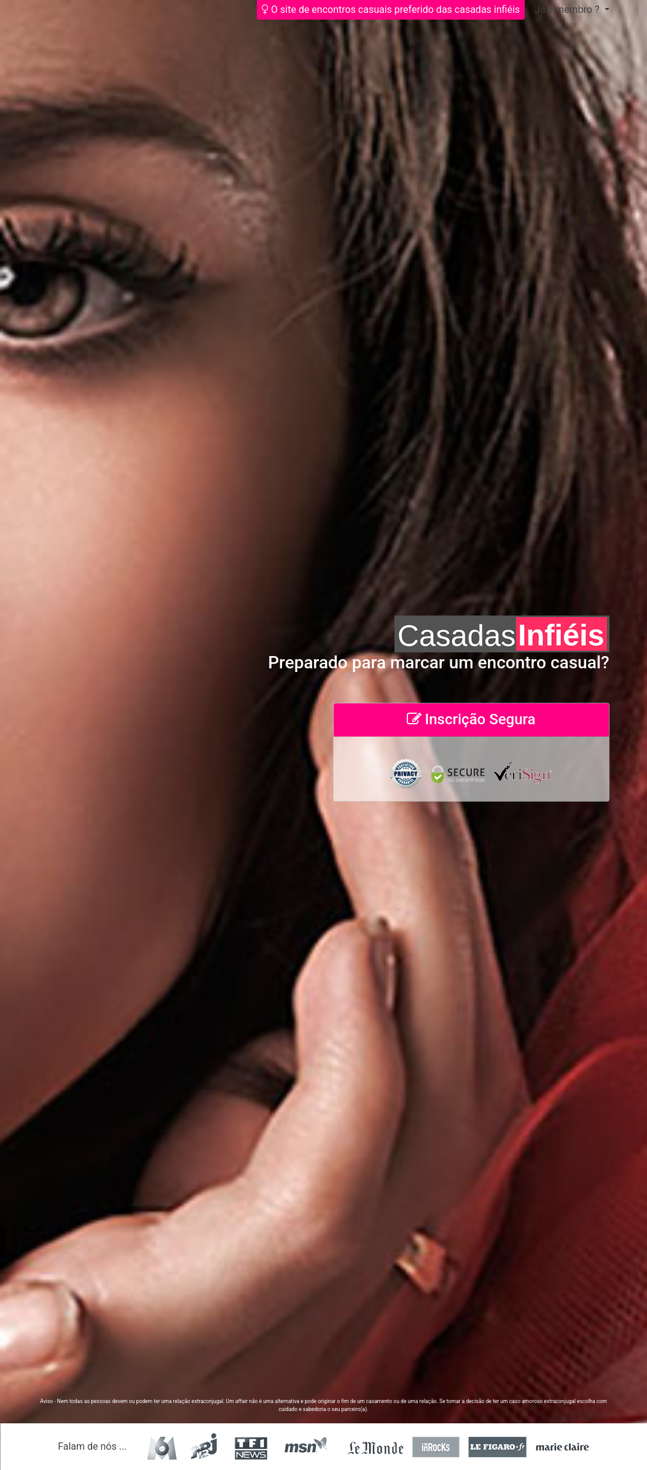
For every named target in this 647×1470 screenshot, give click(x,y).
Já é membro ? (568, 9)
